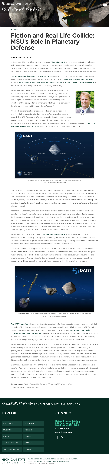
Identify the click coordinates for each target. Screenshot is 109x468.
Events (6, 436)
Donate (28, 449)
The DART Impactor (19, 324)
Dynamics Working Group (53, 234)
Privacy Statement (57, 458)
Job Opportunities (11, 449)
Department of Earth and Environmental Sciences (22, 9)
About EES (8, 423)
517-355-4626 (62, 429)
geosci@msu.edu (63, 432)
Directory (29, 436)
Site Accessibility (71, 458)
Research (28, 430)
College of (17, 402)
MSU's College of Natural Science (79, 82)
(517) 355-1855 (38, 461)
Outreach (29, 443)
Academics (29, 423)
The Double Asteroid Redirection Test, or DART (31, 76)
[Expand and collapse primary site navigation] (104, 4)
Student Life (8, 430)
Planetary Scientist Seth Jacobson (79, 79)
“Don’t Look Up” (58, 62)
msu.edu (49, 461)
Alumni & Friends (10, 443)
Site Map (47, 458)
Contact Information (35, 458)
